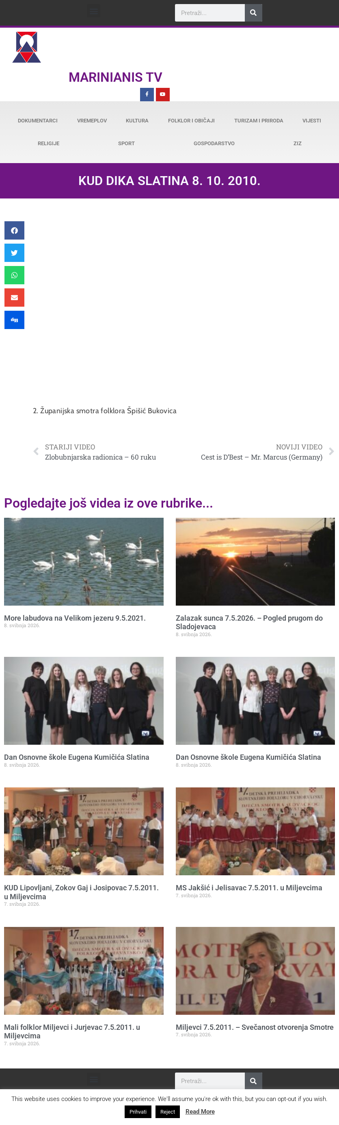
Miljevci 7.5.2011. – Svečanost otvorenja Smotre (255, 1027)
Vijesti (311, 121)
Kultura (137, 121)
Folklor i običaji (191, 121)
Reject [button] (167, 1112)
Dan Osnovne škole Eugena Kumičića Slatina (76, 757)
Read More (200, 1111)
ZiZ (298, 143)
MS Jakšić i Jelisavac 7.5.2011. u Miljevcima (249, 887)
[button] (93, 10)
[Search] (253, 13)
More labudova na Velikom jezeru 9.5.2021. (75, 618)
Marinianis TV (115, 77)
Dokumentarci (38, 121)
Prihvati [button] (138, 1112)
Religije (48, 143)
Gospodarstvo (214, 143)
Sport (126, 143)
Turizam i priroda (258, 121)
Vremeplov (92, 121)
